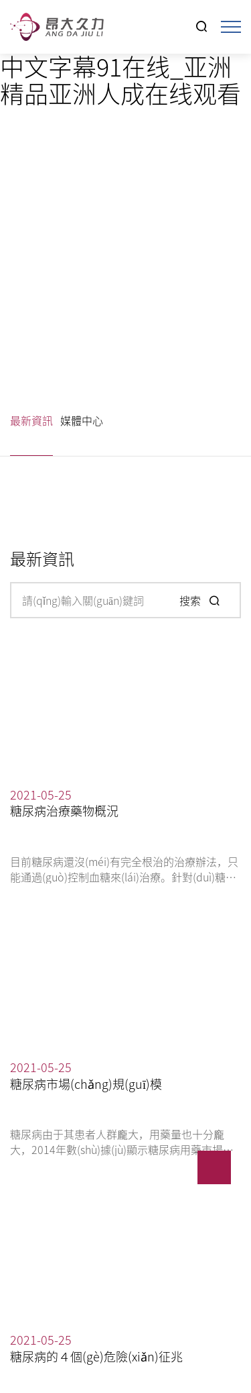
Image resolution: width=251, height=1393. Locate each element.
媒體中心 (81, 420)
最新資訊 (31, 420)
